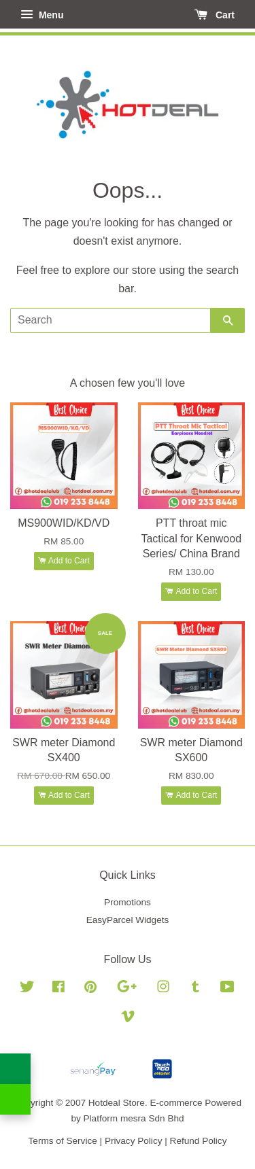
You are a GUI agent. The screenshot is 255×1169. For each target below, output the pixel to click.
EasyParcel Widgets (127, 920)
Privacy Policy (134, 1141)
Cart (214, 14)
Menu (41, 14)
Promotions (127, 902)
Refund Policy (198, 1141)
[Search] (110, 320)
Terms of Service (63, 1141)
